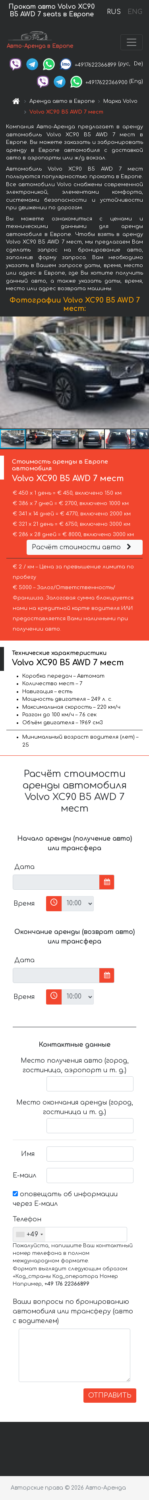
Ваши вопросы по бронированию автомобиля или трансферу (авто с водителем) (73, 1311)
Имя (28, 1154)
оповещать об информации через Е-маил (65, 1199)
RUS (114, 12)
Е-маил (24, 1175)
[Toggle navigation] (131, 42)
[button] (141, 372)
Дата (24, 867)
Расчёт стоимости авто (83, 547)
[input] (56, 882)
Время (24, 903)
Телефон (27, 1219)
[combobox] (29, 1234)
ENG (135, 12)
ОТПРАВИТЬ (110, 1395)
